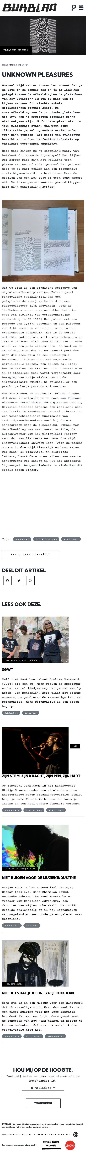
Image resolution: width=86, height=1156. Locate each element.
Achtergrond (71, 539)
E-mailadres (43, 1088)
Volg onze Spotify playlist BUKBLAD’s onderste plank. (40, 1134)
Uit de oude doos (46, 539)
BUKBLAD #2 (22, 539)
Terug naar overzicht (30, 555)
